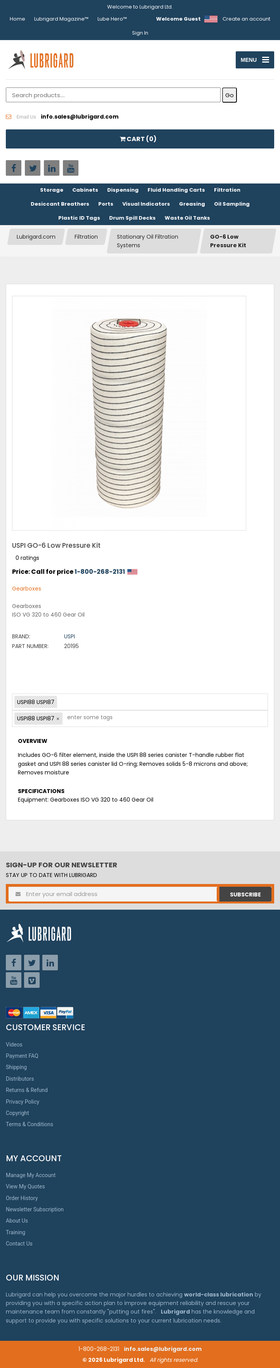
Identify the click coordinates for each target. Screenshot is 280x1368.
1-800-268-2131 (100, 571)
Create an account (246, 19)
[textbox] (85, 719)
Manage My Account (31, 1175)
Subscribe (245, 894)
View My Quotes (25, 1186)
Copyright (17, 1113)
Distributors (20, 1079)
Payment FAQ (22, 1056)
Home (17, 19)
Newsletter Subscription (35, 1209)
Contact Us (19, 1243)
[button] (58, 719)
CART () (138, 139)
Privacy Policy (22, 1102)
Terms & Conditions (29, 1124)
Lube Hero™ (112, 19)
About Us (17, 1221)
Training (15, 1232)
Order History (22, 1198)
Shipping (16, 1067)
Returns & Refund (27, 1090)
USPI (69, 636)
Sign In (140, 33)
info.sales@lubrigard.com (163, 1349)
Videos (14, 1044)
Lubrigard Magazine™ (61, 19)
